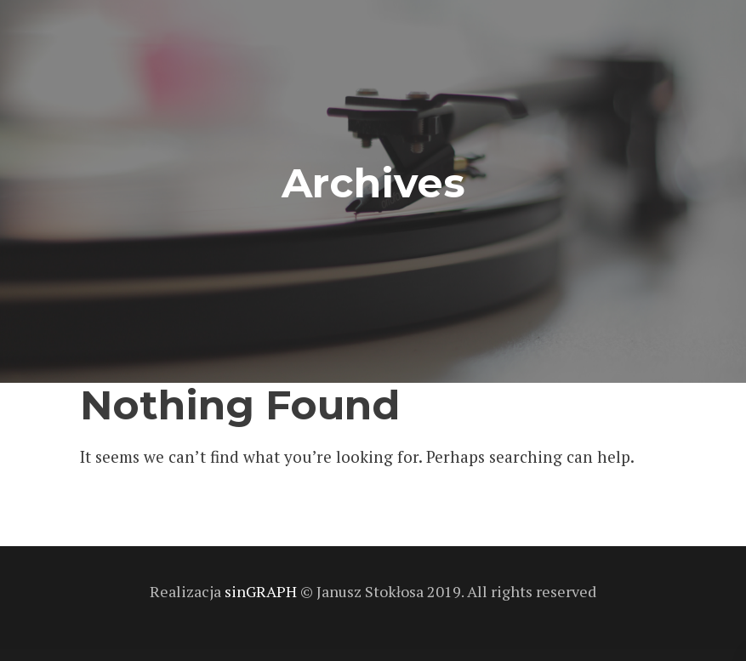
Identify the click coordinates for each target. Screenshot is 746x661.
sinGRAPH (262, 591)
